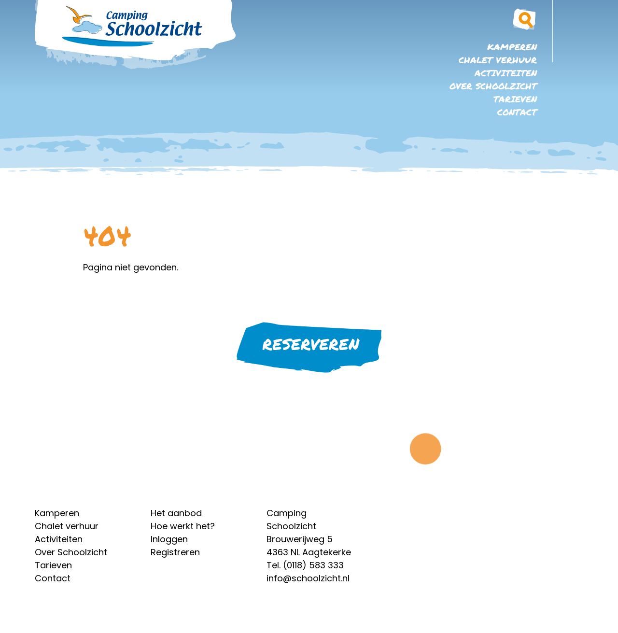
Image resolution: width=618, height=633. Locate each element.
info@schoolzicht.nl (308, 578)
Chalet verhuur (498, 60)
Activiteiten (506, 73)
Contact (517, 112)
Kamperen (512, 47)
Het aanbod (176, 513)
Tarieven (515, 99)
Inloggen (169, 539)
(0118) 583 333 (313, 565)
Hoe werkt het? (183, 526)
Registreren (175, 552)
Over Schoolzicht (493, 86)
